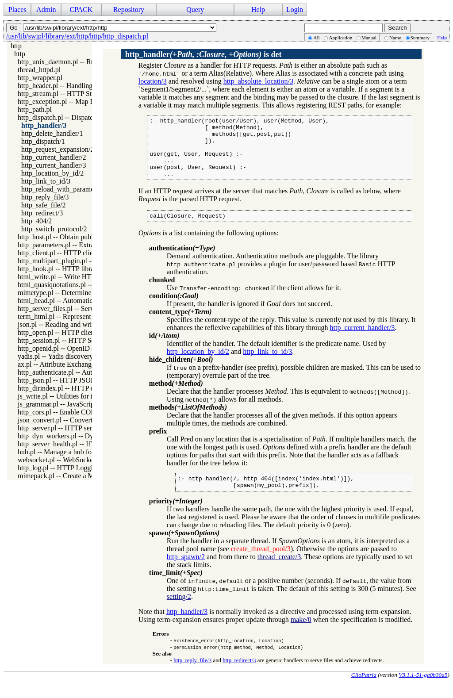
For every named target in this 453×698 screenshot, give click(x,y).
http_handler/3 (43, 125)
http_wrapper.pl (40, 77)
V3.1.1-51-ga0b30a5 (423, 690)
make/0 (301, 635)
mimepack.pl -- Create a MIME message (75, 475)
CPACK (80, 9)
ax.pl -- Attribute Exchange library (66, 364)
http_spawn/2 (186, 572)
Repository (128, 9)
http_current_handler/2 (53, 157)
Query (195, 9)
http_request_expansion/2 (57, 149)
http (16, 46)
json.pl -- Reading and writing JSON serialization (88, 324)
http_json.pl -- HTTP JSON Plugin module (78, 380)
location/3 (152, 81)
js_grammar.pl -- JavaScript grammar (70, 404)
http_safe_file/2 (43, 205)
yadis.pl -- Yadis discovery (55, 356)
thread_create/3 (279, 572)
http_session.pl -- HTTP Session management (82, 340)
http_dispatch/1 (43, 141)
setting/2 (179, 612)
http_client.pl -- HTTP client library (68, 253)
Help (258, 9)
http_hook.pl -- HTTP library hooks (68, 268)
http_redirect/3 (42, 213)
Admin (46, 9)
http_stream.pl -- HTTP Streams (63, 93)
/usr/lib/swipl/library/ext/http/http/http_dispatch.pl (77, 36)
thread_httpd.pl (39, 69)
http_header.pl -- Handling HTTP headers (76, 85)
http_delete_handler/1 (52, 133)
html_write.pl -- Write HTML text (66, 276)
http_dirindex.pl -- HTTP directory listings (78, 388)
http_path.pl (35, 109)
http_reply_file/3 (45, 197)
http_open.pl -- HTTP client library (67, 332)
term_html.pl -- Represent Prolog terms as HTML (88, 316)
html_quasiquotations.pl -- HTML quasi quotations (90, 284)
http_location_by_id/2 (52, 173)
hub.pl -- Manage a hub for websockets (73, 452)
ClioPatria (363, 690)
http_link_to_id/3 (45, 181)
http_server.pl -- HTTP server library (70, 428)
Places (17, 9)
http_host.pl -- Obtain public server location (80, 237)
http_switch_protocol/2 (54, 229)
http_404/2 (36, 221)
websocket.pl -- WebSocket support (68, 460)
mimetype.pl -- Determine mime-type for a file (84, 292)
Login (294, 9)
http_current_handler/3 (53, 165)
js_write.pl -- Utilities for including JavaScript (83, 396)
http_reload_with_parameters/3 (65, 189)
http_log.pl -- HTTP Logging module (70, 468)
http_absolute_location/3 (258, 81)
